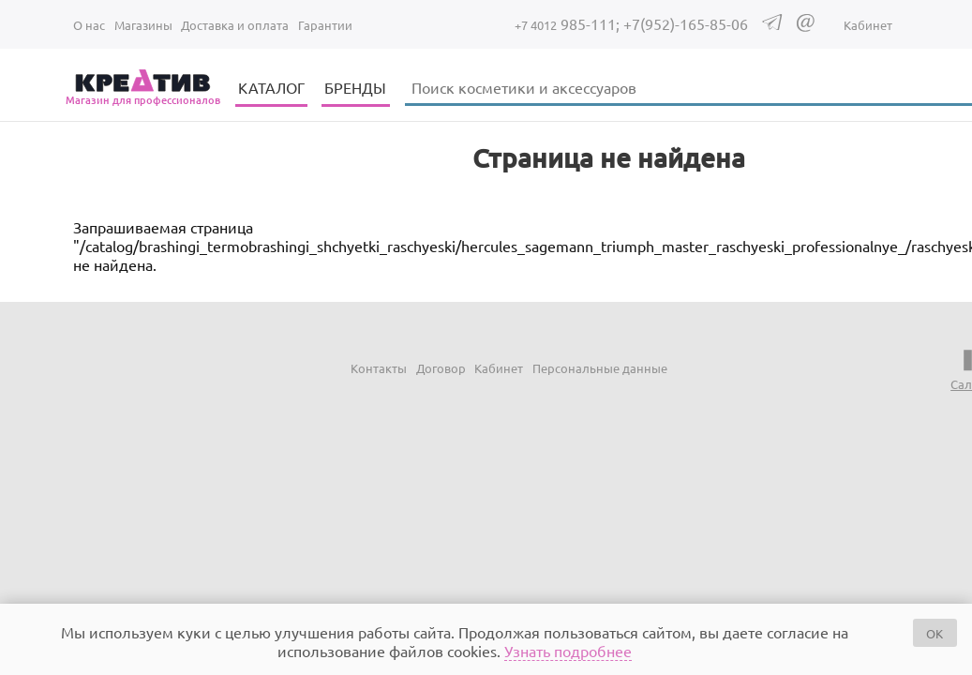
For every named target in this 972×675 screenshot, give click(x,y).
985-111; (569, 23)
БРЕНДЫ (355, 87)
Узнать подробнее (568, 650)
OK (934, 633)
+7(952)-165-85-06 (685, 23)
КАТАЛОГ (271, 87)
